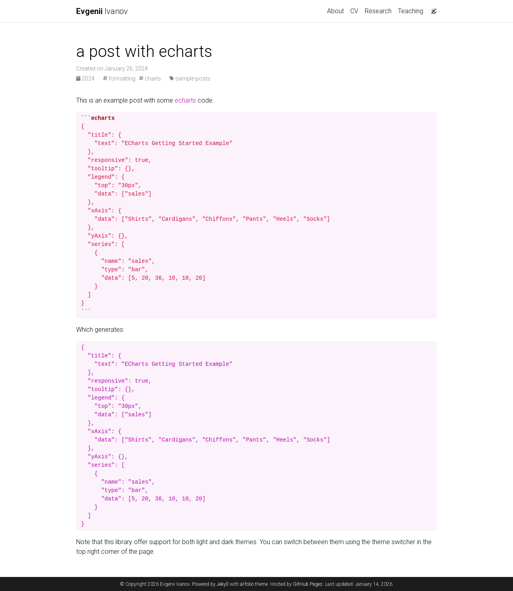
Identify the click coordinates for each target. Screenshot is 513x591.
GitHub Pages (308, 584)
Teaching (410, 11)
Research (378, 11)
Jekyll (222, 584)
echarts (185, 100)
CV (354, 11)
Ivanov (102, 11)
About (335, 11)
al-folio (247, 584)
